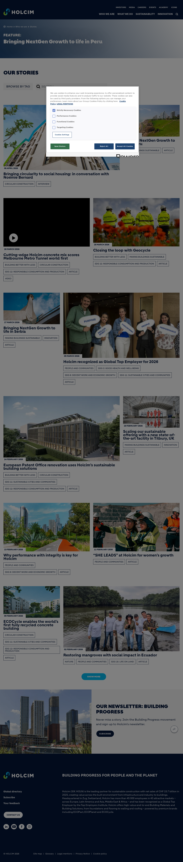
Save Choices (60, 146)
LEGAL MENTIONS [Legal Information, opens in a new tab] (65, 104)
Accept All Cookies (125, 146)
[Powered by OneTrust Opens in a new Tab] (127, 155)
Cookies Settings (62, 135)
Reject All (104, 146)
